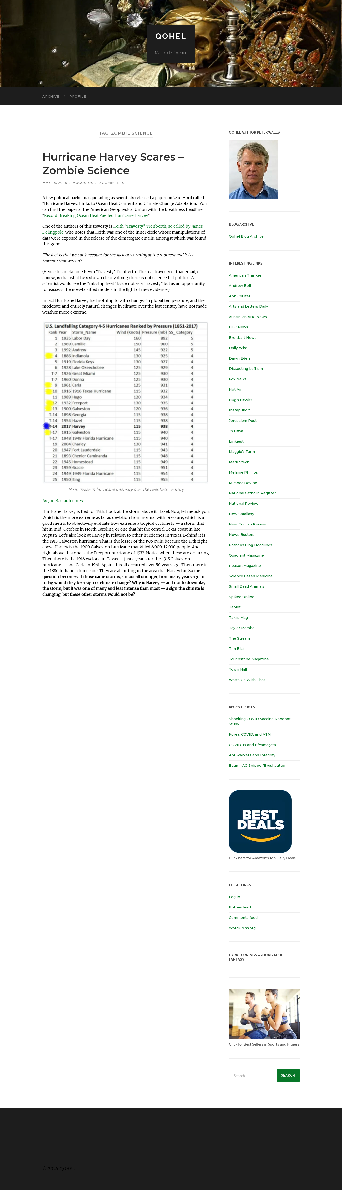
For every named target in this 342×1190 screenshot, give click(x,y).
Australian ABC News (248, 317)
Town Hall (238, 669)
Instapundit (239, 410)
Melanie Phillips (243, 472)
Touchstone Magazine (249, 659)
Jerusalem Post (243, 420)
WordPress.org (242, 928)
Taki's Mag (238, 617)
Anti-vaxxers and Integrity (252, 755)
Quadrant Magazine (246, 555)
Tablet (235, 607)
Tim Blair (237, 648)
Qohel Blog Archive (246, 236)
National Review (243, 503)
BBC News (238, 327)
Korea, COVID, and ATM (250, 734)
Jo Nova (236, 431)
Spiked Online (241, 597)
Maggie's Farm (242, 451)
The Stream (239, 638)
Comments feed (243, 917)
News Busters (241, 534)
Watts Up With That (247, 680)
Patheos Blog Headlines (250, 545)
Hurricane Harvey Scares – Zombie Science (117, 163)
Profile (77, 96)
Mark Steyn (239, 462)
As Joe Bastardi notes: (63, 500)
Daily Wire (238, 348)
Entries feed (240, 907)
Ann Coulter (239, 296)
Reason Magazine (245, 566)
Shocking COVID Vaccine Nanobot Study (260, 721)
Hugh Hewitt (240, 400)
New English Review (247, 524)
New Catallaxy (241, 514)
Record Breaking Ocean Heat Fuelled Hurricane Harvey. (96, 215)
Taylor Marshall (242, 628)
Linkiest (236, 441)
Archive (50, 96)
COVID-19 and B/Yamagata (253, 745)
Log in (234, 897)
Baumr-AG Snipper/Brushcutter (257, 765)
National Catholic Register (252, 493)
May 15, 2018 (54, 182)
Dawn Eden (239, 358)
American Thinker (245, 275)
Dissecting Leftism (246, 368)
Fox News (238, 379)
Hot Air (235, 389)
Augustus (83, 182)
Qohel (171, 35)
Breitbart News (243, 337)
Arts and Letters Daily (248, 306)
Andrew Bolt (240, 285)
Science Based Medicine (251, 576)
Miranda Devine (243, 483)
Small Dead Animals (246, 586)
